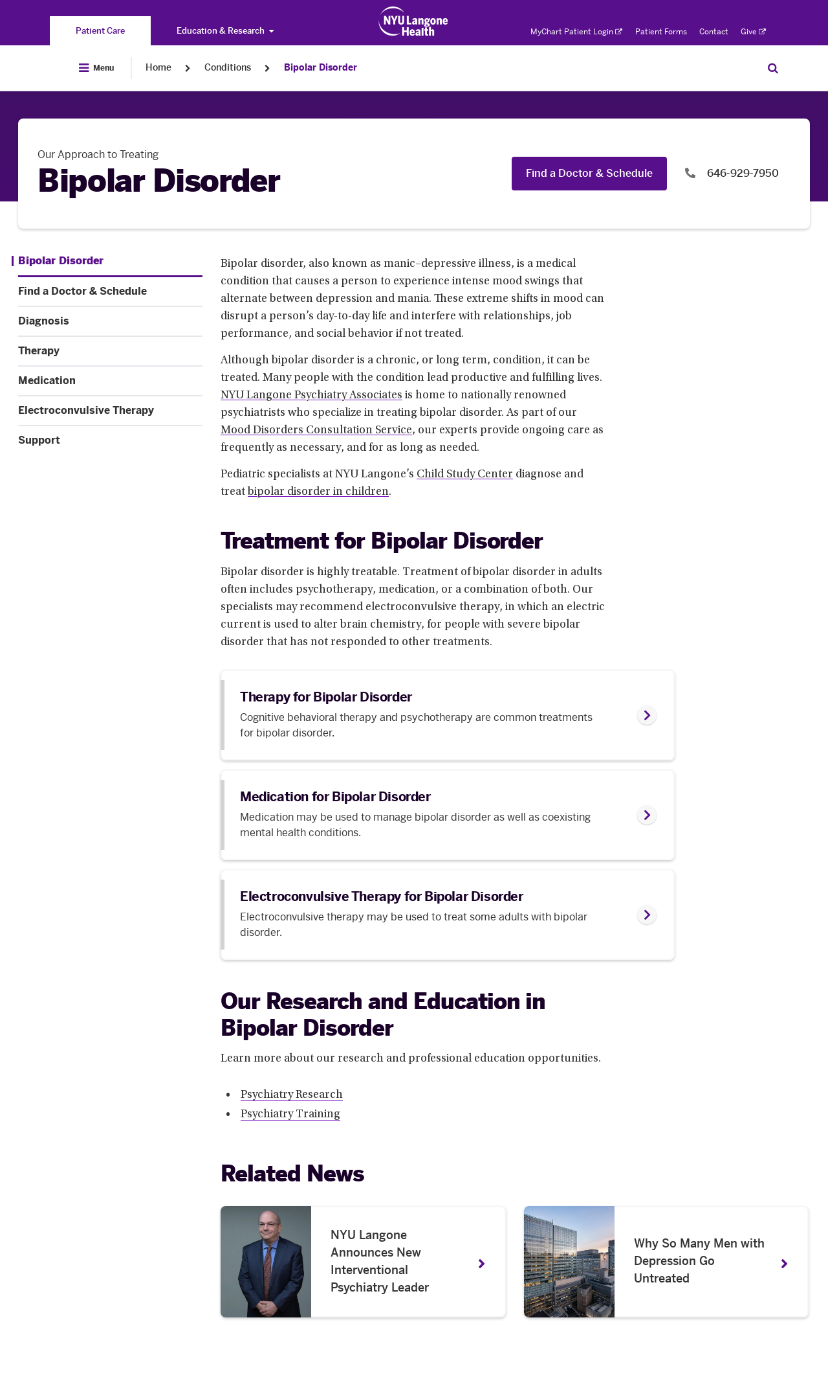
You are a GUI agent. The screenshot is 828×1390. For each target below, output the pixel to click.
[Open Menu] (96, 68)
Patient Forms (661, 31)
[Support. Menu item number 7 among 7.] (110, 440)
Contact (713, 31)
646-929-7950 (741, 173)
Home (158, 67)
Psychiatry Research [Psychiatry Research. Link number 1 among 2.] (292, 1095)
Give (753, 31)
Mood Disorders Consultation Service (316, 431)
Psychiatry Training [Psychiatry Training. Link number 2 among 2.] (290, 1115)
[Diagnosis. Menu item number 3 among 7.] (110, 321)
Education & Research (225, 31)
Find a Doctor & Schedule (589, 173)
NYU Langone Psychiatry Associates (311, 396)
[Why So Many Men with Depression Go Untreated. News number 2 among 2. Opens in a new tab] (666, 1261)
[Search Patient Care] (773, 68)
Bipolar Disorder (320, 67)
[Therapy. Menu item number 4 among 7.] (110, 351)
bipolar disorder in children (318, 492)
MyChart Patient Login (576, 31)
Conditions (227, 67)
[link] (448, 715)
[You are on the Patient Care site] (100, 30)
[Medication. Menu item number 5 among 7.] (110, 381)
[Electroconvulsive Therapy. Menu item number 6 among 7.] (110, 410)
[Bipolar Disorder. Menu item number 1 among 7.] (58, 261)
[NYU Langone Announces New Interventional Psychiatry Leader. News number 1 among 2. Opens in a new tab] (363, 1261)
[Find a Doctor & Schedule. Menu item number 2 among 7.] (110, 291)
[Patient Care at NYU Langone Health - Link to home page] (413, 21)
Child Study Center (465, 475)
